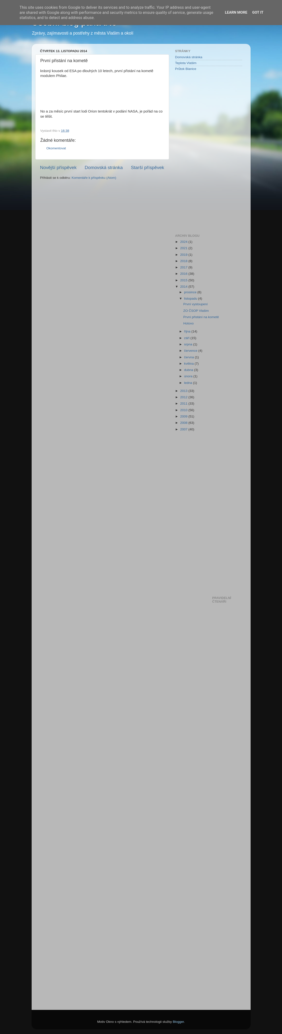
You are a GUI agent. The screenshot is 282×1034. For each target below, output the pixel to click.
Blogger (178, 1022)
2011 (184, 403)
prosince (191, 292)
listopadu (191, 298)
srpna (188, 344)
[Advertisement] (194, 152)
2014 (184, 286)
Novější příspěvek (58, 167)
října (187, 331)
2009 (184, 416)
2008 (184, 423)
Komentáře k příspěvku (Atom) (94, 178)
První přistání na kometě (201, 317)
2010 (184, 410)
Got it (257, 12)
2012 (184, 397)
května (189, 363)
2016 (184, 273)
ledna (188, 383)
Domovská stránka (104, 167)
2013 (184, 391)
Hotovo (188, 323)
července (191, 350)
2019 (184, 254)
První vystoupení (195, 304)
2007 (184, 429)
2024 (184, 242)
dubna (189, 370)
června (189, 357)
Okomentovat (56, 148)
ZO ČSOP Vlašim (196, 311)
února (188, 376)
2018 (184, 261)
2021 (184, 248)
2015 (184, 280)
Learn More (236, 12)
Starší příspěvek (147, 167)
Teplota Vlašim (186, 63)
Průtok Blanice (185, 69)
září (187, 338)
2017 (184, 267)
